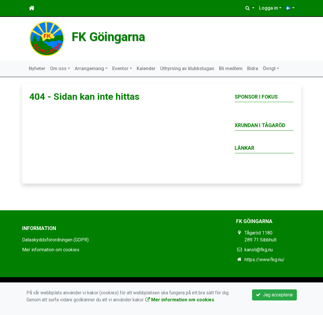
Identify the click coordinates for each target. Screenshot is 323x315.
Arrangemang (89, 68)
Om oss (58, 68)
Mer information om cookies (50, 249)
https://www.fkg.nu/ (265, 259)
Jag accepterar (274, 295)
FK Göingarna (110, 36)
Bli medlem (230, 68)
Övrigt (269, 68)
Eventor (120, 68)
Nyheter (37, 68)
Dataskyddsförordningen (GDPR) (55, 240)
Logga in (268, 8)
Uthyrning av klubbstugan (187, 68)
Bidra (252, 68)
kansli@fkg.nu (259, 249)
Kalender (146, 68)
